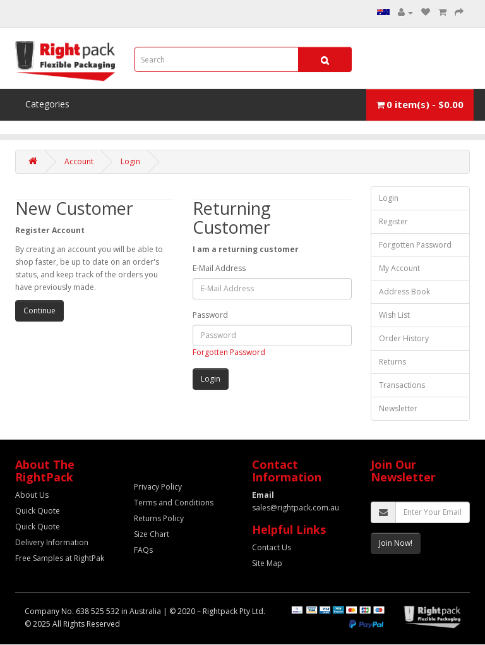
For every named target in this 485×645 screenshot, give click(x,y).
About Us (32, 495)
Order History (404, 338)
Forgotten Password (229, 352)
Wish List (394, 315)
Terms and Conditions (173, 502)
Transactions (402, 385)
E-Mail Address (219, 268)
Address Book (404, 291)
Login (130, 161)
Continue (39, 310)
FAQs (143, 550)
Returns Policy (159, 518)
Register (393, 221)
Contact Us (271, 547)
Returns (392, 361)
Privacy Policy (158, 486)
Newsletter (398, 408)
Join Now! (395, 543)
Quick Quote (37, 510)
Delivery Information (51, 542)
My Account (399, 268)
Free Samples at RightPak (59, 558)
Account (78, 161)
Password (210, 315)
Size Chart (151, 534)
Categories (47, 104)
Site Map (267, 563)
